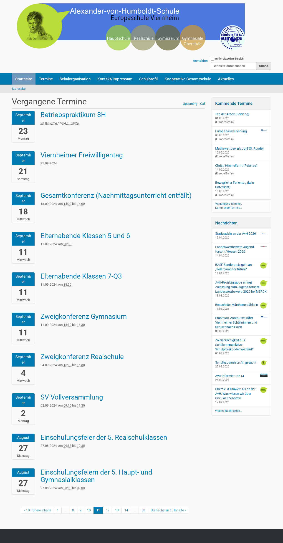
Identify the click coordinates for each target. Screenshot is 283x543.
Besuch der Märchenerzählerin (241, 305)
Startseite (23, 79)
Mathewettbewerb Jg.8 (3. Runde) (239, 148)
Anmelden (200, 61)
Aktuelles (226, 79)
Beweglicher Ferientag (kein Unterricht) (234, 185)
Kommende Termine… (228, 207)
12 (107, 510)
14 (126, 510)
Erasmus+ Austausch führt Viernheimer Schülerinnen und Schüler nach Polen (241, 322)
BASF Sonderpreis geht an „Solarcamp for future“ (241, 266)
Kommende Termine (234, 103)
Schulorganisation (75, 79)
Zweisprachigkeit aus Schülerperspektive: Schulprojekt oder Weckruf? (241, 344)
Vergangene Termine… (228, 203)
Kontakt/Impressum (114, 79)
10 (89, 510)
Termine (46, 79)
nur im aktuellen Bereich (229, 58)
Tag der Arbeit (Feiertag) (232, 114)
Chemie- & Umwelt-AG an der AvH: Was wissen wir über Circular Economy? (241, 393)
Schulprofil (148, 79)
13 (117, 510)
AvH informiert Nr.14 (241, 376)
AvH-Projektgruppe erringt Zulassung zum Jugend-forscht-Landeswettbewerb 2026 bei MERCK (241, 286)
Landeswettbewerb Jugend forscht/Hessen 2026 (241, 249)
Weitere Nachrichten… (228, 410)
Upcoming (190, 104)
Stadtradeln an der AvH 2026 (241, 233)
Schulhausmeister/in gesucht (241, 363)
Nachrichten (226, 223)
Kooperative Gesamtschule (187, 79)
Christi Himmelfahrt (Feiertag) (236, 165)
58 (143, 510)
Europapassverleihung (231, 131)
